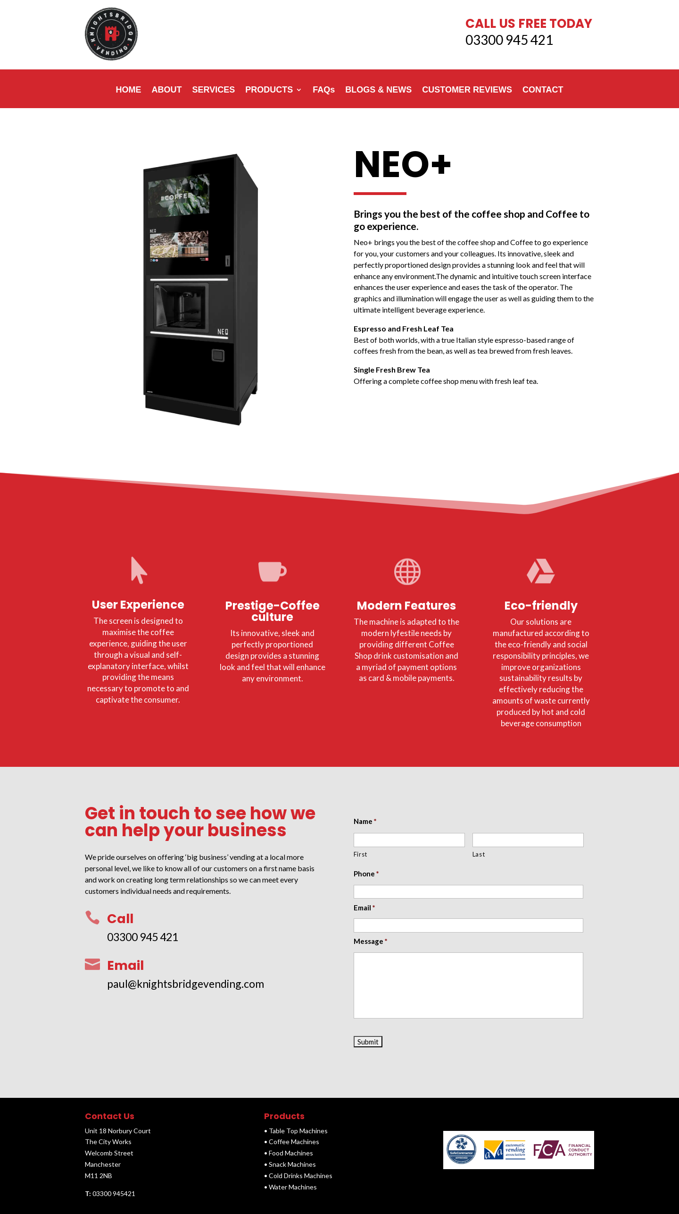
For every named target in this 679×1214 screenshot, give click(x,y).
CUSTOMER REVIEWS (467, 89)
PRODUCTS (269, 89)
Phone (367, 873)
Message (371, 941)
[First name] (409, 840)
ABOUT (166, 89)
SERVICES (213, 89)
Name (365, 821)
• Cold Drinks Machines (298, 1176)
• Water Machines (290, 1187)
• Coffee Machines (291, 1142)
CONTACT (542, 89)
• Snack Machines (290, 1164)
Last (478, 854)
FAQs (324, 89)
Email (365, 907)
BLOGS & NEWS (378, 89)
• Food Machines (288, 1153)
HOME (128, 89)
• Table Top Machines (296, 1131)
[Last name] (528, 840)
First (360, 854)
